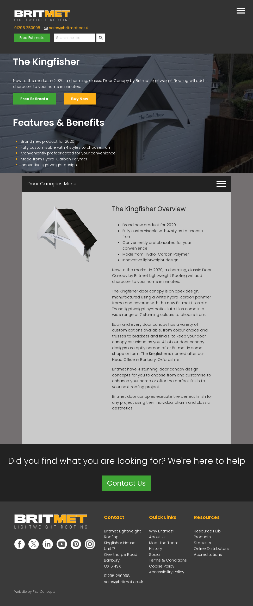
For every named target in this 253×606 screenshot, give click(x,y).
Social (155, 554)
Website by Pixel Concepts (34, 591)
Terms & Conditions (168, 559)
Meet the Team (163, 542)
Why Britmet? (161, 530)
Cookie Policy (161, 565)
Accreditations (208, 554)
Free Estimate (32, 37)
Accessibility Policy (166, 571)
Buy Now (81, 98)
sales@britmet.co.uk (69, 27)
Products (202, 536)
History (155, 548)
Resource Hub (207, 530)
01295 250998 (27, 27)
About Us (157, 536)
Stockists (202, 542)
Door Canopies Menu (126, 183)
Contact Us (126, 483)
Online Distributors (211, 548)
